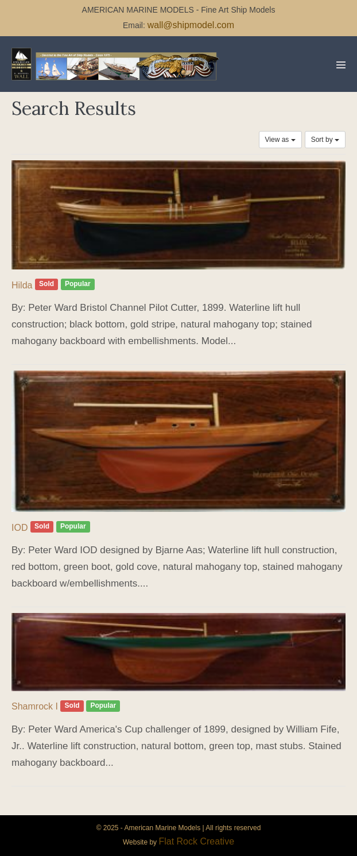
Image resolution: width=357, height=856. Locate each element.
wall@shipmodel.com (191, 25)
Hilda (21, 285)
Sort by (325, 140)
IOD (19, 528)
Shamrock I (34, 706)
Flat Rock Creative (196, 841)
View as (280, 140)
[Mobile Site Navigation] (341, 65)
